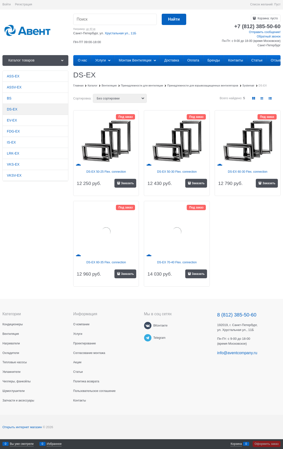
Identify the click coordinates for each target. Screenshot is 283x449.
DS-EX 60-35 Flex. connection (106, 262)
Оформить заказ (267, 444)
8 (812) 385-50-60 (236, 314)
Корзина (236, 444)
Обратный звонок (269, 36)
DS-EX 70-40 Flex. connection (177, 262)
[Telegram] (147, 337)
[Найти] (174, 19)
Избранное (54, 444)
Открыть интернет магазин (22, 427)
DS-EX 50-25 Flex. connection (106, 171)
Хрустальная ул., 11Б (120, 33)
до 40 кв (91, 29)
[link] (254, 98)
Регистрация (23, 4)
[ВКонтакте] (147, 325)
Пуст (277, 4)
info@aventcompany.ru (237, 353)
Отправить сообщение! (265, 32)
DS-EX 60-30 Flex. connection (247, 171)
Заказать (127, 183)
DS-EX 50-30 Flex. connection (177, 171)
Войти (6, 4)
